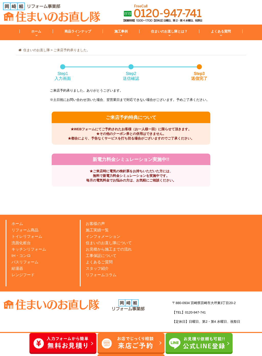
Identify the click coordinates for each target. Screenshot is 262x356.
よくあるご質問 (99, 262)
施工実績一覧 (97, 230)
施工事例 (121, 31)
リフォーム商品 (25, 230)
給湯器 (17, 268)
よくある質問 (221, 31)
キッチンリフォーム (29, 249)
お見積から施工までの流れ (109, 249)
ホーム (36, 31)
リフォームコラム (101, 275)
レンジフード (23, 275)
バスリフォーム (25, 262)
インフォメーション (103, 236)
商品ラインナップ (77, 31)
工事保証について (101, 255)
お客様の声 (95, 223)
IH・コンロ (21, 255)
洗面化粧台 (21, 243)
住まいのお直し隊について (109, 243)
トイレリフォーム (27, 236)
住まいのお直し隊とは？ (169, 31)
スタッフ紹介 (97, 268)
